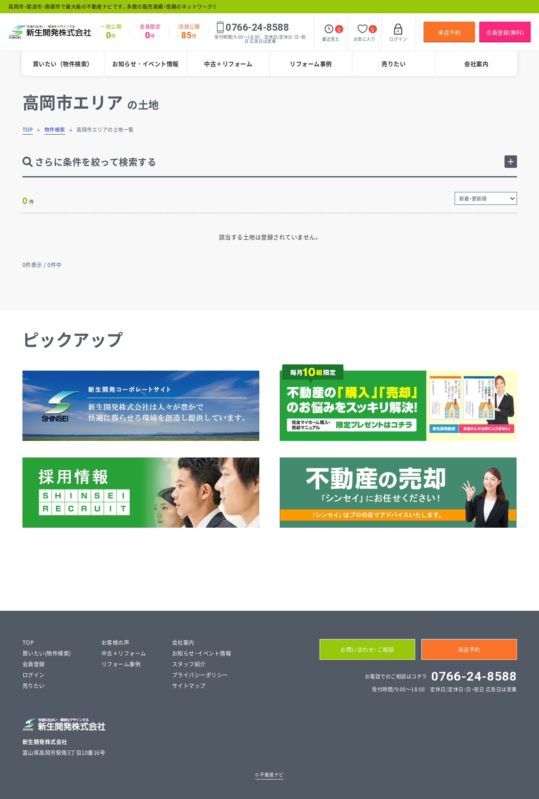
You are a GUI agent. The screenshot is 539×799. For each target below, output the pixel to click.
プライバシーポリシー (200, 675)
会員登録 (33, 664)
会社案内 (476, 63)
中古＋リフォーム (228, 63)
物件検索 (54, 129)
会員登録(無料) (505, 32)
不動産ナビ (269, 774)
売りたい (393, 63)
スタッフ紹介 (189, 664)
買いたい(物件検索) (46, 653)
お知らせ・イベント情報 (145, 63)
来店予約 (449, 32)
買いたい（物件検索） (63, 63)
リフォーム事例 (311, 63)
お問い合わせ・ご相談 (367, 649)
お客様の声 (115, 642)
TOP (27, 129)
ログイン (33, 675)
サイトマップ (189, 685)
